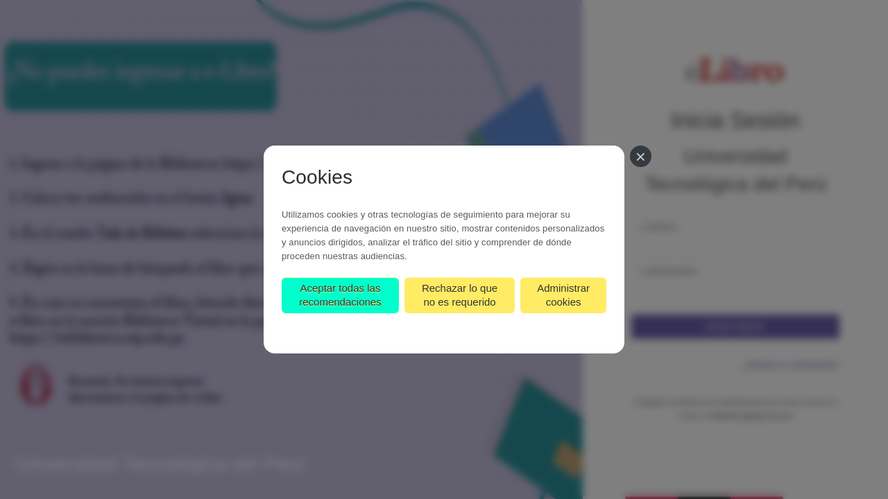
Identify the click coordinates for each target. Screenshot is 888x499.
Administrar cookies (563, 295)
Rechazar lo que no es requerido (459, 295)
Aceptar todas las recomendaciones (340, 295)
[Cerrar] (640, 156)
